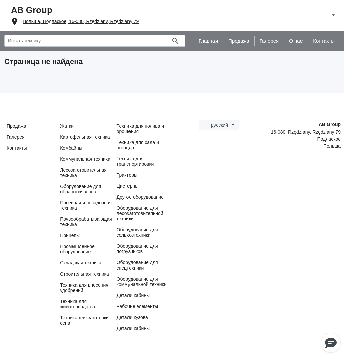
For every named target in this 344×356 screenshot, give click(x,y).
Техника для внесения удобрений (84, 287)
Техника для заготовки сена (84, 320)
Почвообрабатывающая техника (86, 221)
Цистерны (128, 186)
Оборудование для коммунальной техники (142, 281)
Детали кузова (132, 317)
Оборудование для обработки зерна (80, 189)
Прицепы (70, 235)
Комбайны (71, 148)
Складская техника (80, 262)
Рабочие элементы (137, 306)
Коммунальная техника (85, 159)
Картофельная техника (85, 137)
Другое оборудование (140, 197)
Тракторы (127, 175)
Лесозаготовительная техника (83, 172)
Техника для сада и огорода (138, 145)
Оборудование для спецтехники (137, 265)
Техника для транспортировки (135, 161)
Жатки (67, 126)
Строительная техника (84, 274)
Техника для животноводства (77, 304)
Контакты (17, 148)
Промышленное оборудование (77, 249)
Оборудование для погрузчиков (137, 248)
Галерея (16, 137)
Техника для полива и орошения (140, 128)
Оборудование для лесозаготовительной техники (140, 213)
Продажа (16, 126)
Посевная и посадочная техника (86, 205)
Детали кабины (133, 295)
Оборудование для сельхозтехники (137, 232)
